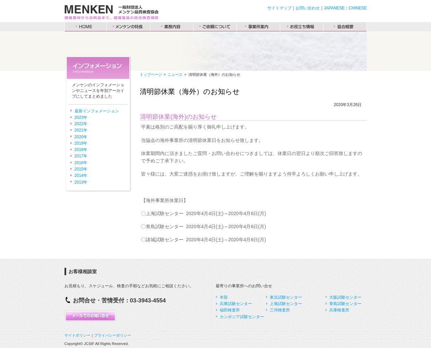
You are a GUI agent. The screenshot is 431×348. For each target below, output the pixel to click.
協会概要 (345, 27)
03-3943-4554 (148, 300)
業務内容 (171, 27)
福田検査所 (230, 310)
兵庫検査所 (339, 310)
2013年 (81, 182)
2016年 (81, 162)
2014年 (81, 175)
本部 (224, 297)
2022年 (81, 123)
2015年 (81, 169)
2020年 (81, 137)
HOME (85, 27)
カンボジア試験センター (242, 316)
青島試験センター (345, 303)
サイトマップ (279, 8)
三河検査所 (280, 310)
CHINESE (358, 8)
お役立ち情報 (301, 27)
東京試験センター (286, 297)
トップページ (151, 74)
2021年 (81, 130)
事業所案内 (258, 27)
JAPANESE (334, 8)
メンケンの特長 (128, 27)
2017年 (81, 156)
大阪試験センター (345, 297)
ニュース (175, 74)
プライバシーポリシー (112, 335)
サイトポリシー (77, 335)
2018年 (81, 149)
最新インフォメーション (97, 111)
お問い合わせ (308, 8)
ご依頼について (214, 27)
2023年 (81, 117)
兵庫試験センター (236, 303)
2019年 (81, 143)
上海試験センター (286, 303)
